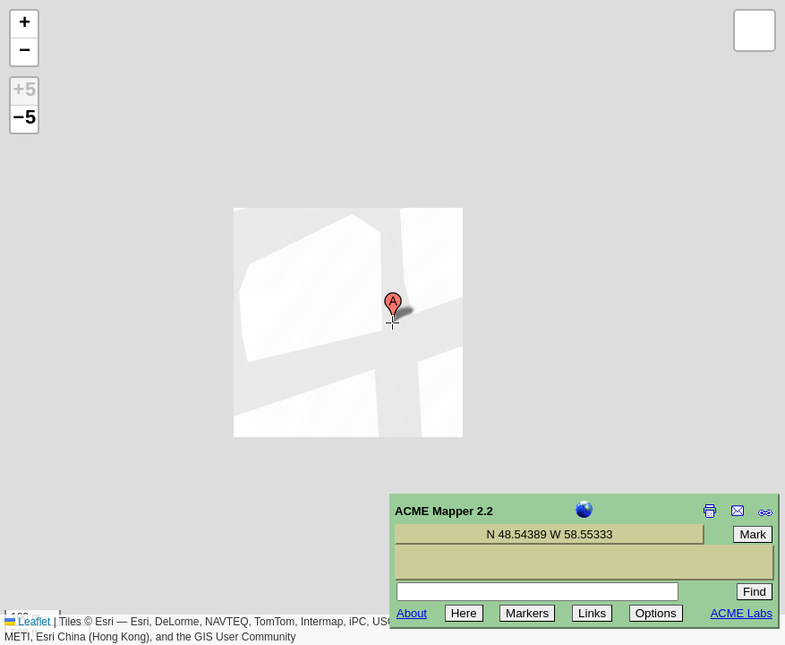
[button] (393, 307)
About (412, 613)
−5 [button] (24, 119)
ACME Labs (741, 613)
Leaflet (27, 621)
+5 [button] (24, 91)
